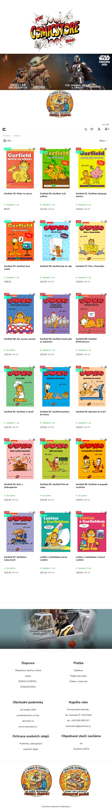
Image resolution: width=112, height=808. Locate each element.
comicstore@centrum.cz (78, 726)
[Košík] (107, 129)
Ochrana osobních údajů (31, 736)
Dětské (17, 136)
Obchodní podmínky (28, 702)
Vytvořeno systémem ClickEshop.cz (56, 806)
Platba (78, 663)
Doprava (28, 663)
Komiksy (6, 136)
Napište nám (78, 702)
